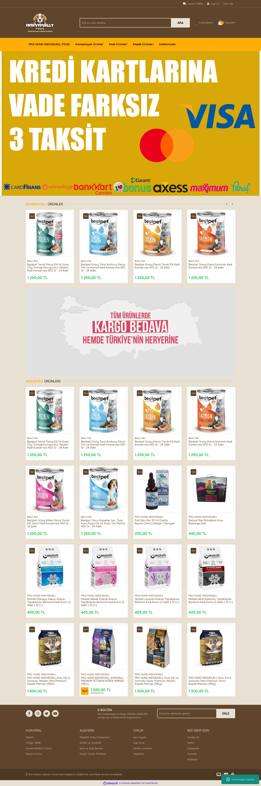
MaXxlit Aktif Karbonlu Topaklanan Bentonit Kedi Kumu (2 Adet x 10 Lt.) (210, 601)
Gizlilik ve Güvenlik (90, 742)
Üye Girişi (139, 742)
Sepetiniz (138, 753)
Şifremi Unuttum (142, 748)
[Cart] (226, 23)
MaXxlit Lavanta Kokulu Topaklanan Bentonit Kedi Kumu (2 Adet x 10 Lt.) (156, 601)
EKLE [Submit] (225, 713)
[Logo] (40, 22)
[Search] (135, 23)
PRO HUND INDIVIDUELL (150, 515)
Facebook (193, 737)
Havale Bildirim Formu (39, 748)
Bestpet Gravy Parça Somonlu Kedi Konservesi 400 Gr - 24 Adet (210, 264)
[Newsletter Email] (196, 713)
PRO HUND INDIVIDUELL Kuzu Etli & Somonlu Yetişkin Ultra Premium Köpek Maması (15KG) (50, 679)
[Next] (232, 204)
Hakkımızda (167, 44)
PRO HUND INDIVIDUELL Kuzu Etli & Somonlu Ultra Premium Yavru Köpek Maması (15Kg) (210, 679)
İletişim (30, 737)
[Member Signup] (213, 4)
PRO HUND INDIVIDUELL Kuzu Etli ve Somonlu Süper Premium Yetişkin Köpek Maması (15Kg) (156, 679)
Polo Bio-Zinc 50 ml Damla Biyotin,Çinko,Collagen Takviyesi (156, 520)
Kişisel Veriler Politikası (93, 753)
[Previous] (227, 204)
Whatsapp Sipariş (240, 779)
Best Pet (34, 259)
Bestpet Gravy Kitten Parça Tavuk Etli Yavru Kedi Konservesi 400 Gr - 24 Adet (50, 522)
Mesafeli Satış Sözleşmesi (94, 737)
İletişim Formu (34, 753)
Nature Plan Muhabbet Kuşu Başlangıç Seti (207, 520)
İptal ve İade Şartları (91, 748)
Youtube (192, 753)
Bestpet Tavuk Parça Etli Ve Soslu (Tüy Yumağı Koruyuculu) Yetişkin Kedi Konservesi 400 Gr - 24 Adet (49, 266)
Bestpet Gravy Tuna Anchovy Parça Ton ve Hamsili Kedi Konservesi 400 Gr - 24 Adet (100, 266)
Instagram (193, 748)
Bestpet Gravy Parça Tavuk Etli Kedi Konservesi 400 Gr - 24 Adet (157, 264)
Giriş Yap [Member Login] (228, 3)
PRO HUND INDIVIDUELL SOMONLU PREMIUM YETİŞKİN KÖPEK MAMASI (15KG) (103, 679)
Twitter (191, 742)
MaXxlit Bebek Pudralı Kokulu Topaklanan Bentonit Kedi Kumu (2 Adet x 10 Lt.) (102, 601)
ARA (180, 23)
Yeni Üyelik (139, 737)
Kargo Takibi (33, 742)
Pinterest (192, 759)
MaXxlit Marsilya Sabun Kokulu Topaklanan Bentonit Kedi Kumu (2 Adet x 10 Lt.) (49, 601)
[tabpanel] (130, 123)
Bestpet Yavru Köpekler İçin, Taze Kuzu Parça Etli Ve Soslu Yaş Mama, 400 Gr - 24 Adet (103, 522)
